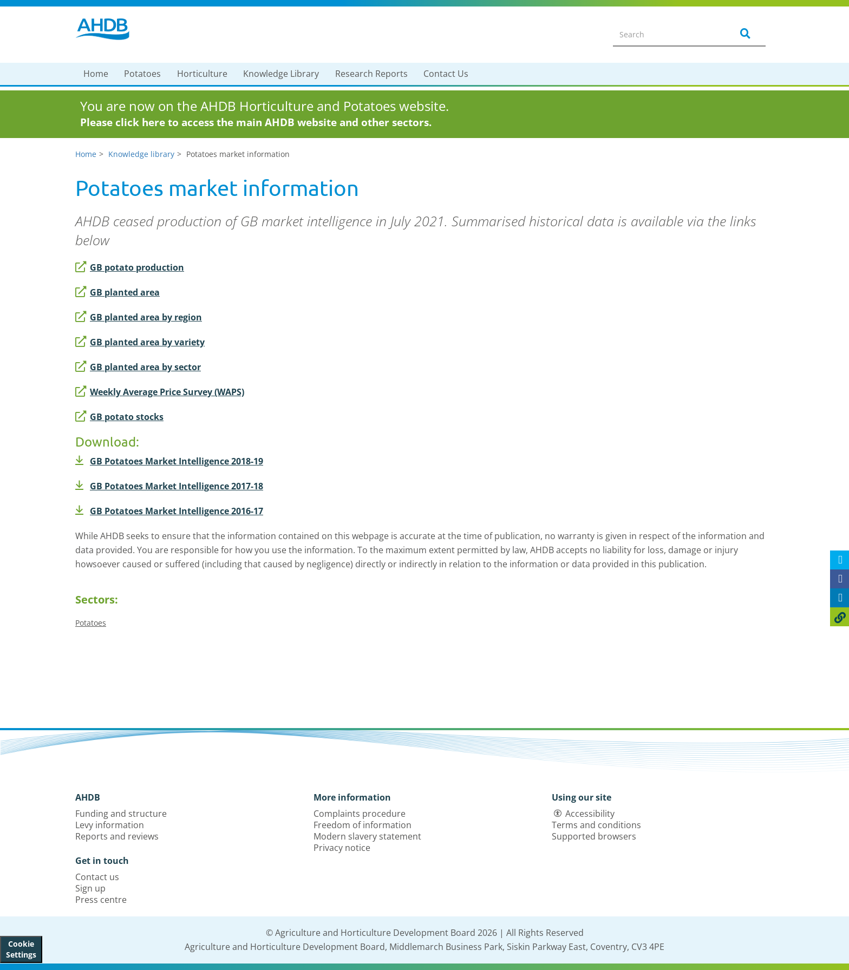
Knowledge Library (281, 74)
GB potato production (129, 267)
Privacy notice (342, 848)
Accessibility (590, 814)
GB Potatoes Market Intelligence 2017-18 (169, 486)
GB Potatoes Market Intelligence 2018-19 (169, 461)
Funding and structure (121, 814)
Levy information (109, 825)
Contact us (97, 877)
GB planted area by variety (140, 342)
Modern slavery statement (367, 836)
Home (95, 74)
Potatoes (142, 74)
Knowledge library (141, 154)
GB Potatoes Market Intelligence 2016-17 (169, 511)
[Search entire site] (666, 34)
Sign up (90, 888)
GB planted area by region (138, 317)
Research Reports (371, 74)
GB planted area (117, 292)
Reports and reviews (117, 836)
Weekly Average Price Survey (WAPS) (159, 392)
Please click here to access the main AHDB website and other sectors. (256, 122)
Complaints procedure (360, 814)
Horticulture (202, 74)
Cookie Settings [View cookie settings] (21, 949)
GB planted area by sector (138, 367)
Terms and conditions (596, 825)
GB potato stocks (119, 417)
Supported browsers (594, 836)
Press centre (101, 900)
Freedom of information (363, 825)
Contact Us (445, 74)
